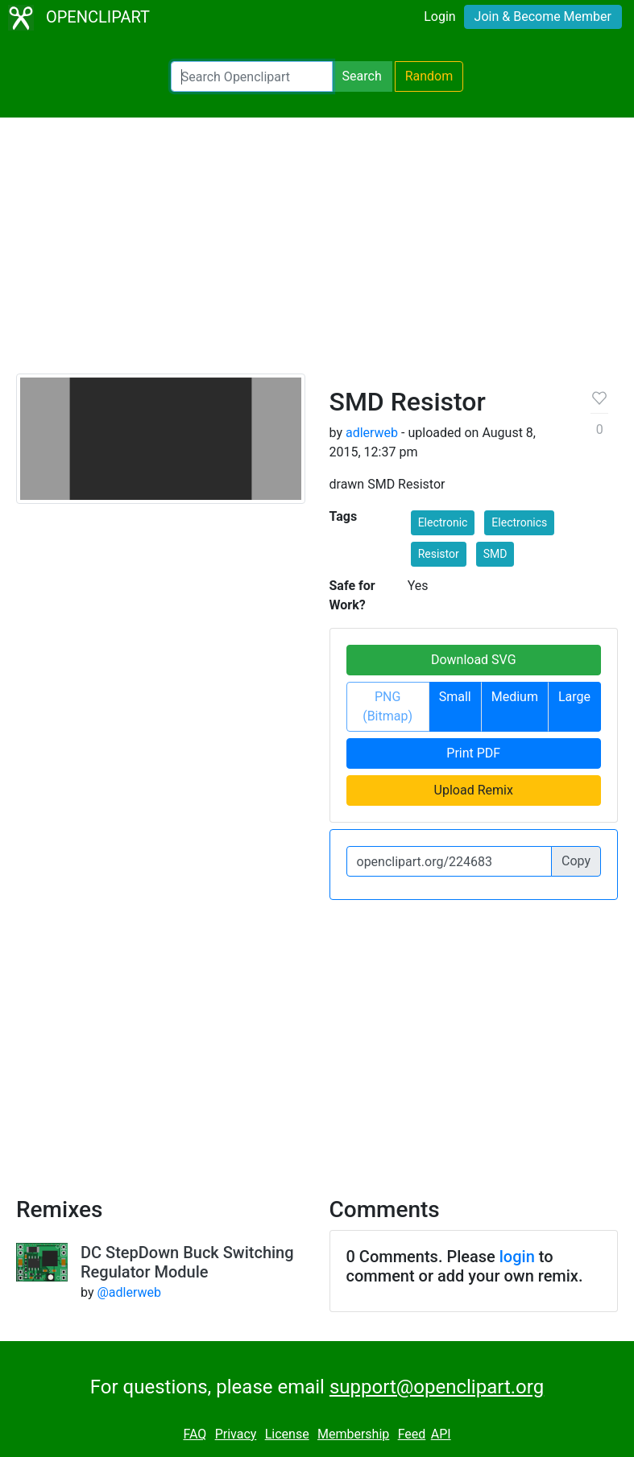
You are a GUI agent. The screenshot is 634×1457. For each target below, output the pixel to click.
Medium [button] (514, 696)
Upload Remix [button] (473, 790)
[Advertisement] (317, 252)
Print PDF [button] (473, 753)
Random (429, 76)
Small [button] (455, 696)
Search (362, 76)
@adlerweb (129, 1292)
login (517, 1256)
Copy (575, 861)
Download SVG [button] (473, 659)
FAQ (194, 1434)
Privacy (236, 1434)
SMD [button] (495, 553)
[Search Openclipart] (252, 76)
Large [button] (574, 696)
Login (439, 16)
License (287, 1434)
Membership (353, 1434)
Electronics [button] (519, 522)
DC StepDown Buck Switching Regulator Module (187, 1262)
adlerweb (372, 432)
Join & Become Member (542, 16)
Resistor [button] (438, 553)
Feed (412, 1434)
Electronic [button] (443, 522)
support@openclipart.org (436, 1387)
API (441, 1434)
